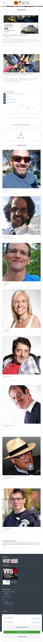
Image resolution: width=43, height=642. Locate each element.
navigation (3, 3)
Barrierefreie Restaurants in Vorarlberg (15, 35)
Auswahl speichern (22, 627)
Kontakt (3, 546)
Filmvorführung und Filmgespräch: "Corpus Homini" (16, 93)
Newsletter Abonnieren (7, 606)
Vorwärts (28, 107)
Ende (34, 107)
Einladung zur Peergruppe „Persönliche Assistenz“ (18, 74)
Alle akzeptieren (22, 632)
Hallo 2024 (8, 96)
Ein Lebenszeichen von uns (11, 99)
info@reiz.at (6, 599)
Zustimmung (11, 617)
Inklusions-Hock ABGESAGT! (12, 102)
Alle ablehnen (22, 636)
